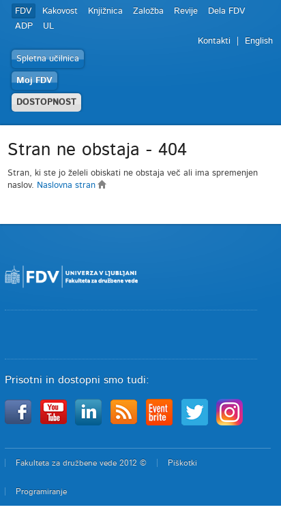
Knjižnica (105, 11)
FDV (23, 11)
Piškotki (182, 463)
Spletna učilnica (47, 58)
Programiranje (41, 491)
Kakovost (60, 11)
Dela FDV (227, 11)
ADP (24, 26)
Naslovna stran (72, 185)
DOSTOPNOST (46, 102)
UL (48, 26)
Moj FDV (34, 80)
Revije (186, 11)
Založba (148, 11)
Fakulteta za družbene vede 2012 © (81, 463)
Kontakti (214, 41)
